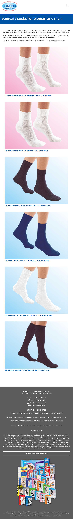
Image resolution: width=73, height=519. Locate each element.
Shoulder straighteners (48, 447)
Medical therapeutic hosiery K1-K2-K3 (42, 435)
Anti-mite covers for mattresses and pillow (29, 440)
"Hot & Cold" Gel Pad (56, 440)
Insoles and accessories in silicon (35, 446)
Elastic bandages (15, 435)
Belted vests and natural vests (33, 444)
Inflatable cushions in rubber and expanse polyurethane (30, 438)
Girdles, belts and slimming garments (48, 442)
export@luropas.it (40, 403)
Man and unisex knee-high (31, 442)
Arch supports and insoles (19, 446)
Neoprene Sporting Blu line (56, 444)
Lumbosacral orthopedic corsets (54, 438)
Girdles (61, 442)
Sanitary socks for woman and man (51, 437)
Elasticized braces (45, 440)
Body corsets (45, 444)
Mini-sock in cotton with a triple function (54, 446)
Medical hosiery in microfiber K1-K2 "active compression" (26, 437)
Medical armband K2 (26, 435)
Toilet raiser (7, 435)
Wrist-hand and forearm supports (32, 447)
